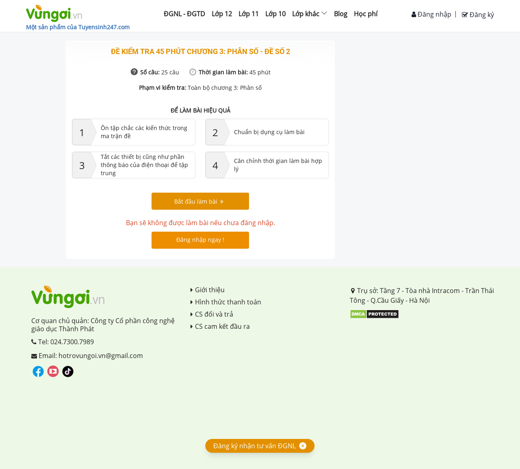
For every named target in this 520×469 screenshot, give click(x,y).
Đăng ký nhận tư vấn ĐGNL (254, 445)
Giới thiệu (208, 289)
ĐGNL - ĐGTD (184, 13)
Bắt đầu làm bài (198, 201)
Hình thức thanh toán (226, 301)
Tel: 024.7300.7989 (62, 341)
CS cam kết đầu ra (220, 326)
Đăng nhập (431, 14)
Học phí (365, 13)
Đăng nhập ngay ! (200, 239)
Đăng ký (478, 14)
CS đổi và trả (212, 314)
